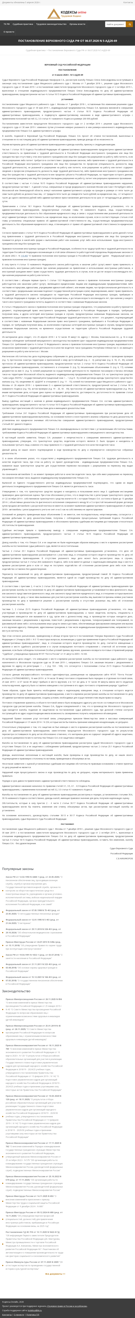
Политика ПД (32, 1314)
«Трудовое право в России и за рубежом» (66, 1306)
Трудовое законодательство (51, 24)
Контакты (128, 2)
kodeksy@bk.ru (35, 1310)
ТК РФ (7, 24)
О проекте (9, 31)
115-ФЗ (24, 255)
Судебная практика (23, 24)
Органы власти (77, 24)
